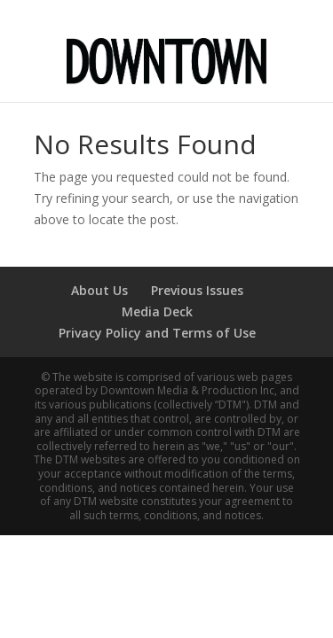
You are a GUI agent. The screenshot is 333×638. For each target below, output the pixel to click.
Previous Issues (197, 290)
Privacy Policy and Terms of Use (157, 332)
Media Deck (157, 311)
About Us (99, 290)
